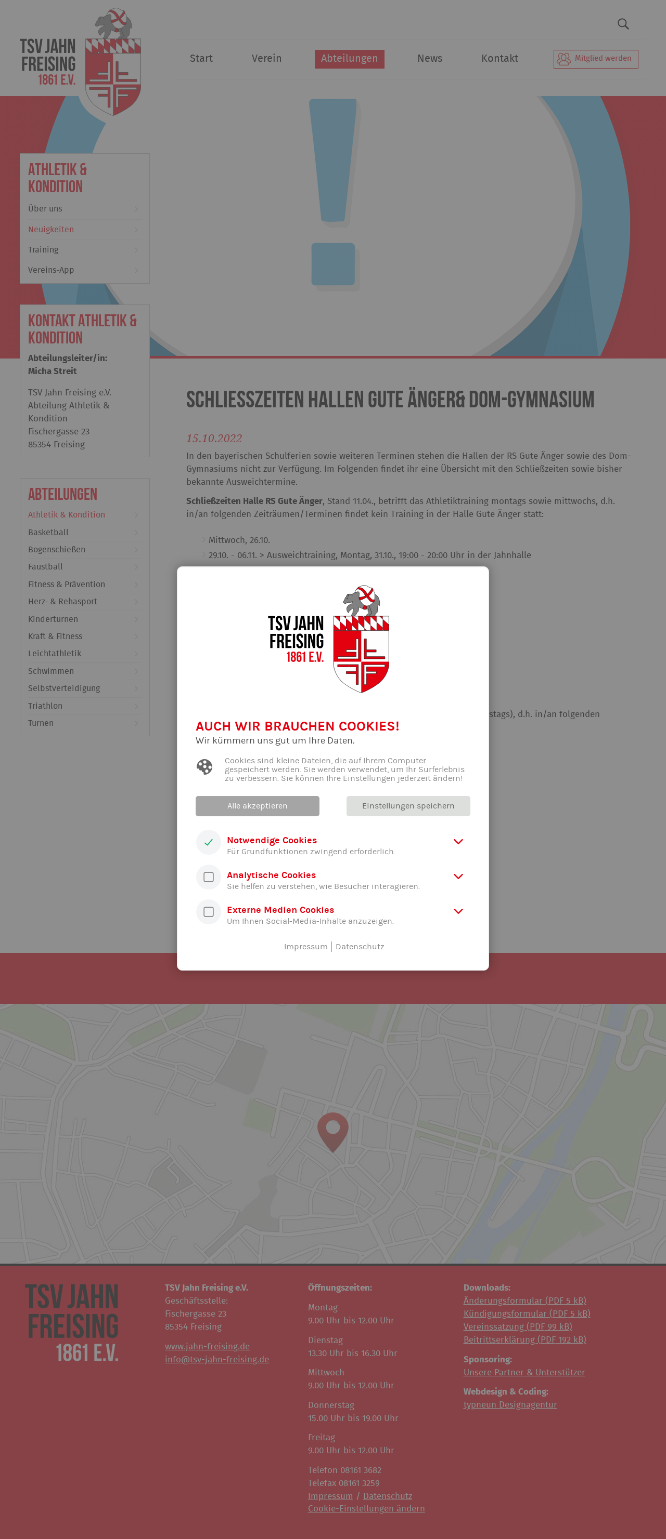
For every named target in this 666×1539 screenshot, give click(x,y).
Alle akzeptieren (257, 806)
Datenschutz (360, 946)
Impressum (306, 946)
